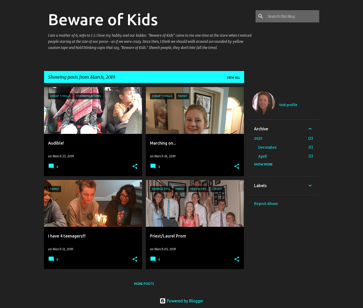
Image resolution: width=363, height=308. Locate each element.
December (267, 147)
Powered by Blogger (181, 301)
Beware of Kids (103, 19)
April (262, 156)
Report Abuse (266, 203)
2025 (258, 138)
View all (233, 77)
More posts (144, 283)
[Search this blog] (292, 16)
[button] (135, 166)
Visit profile (288, 105)
